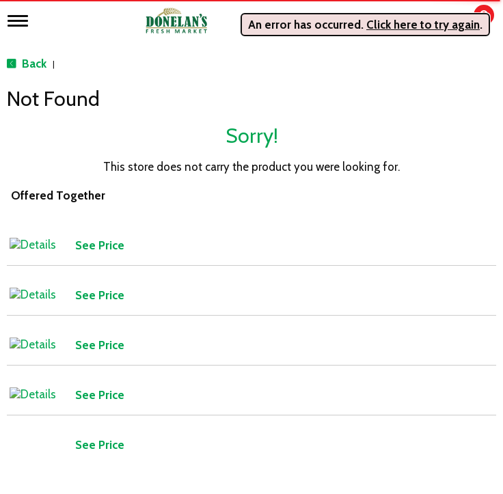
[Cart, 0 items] (474, 21)
